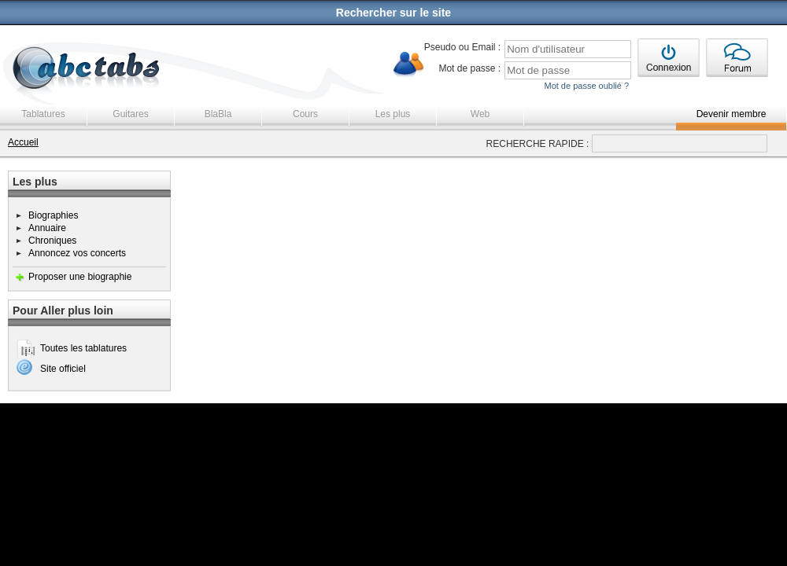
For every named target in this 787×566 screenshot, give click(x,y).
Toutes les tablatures (83, 348)
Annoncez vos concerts (77, 253)
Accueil (23, 142)
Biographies (53, 215)
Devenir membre (731, 113)
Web (480, 113)
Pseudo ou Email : (462, 47)
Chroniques (52, 240)
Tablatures (43, 113)
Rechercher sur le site (393, 12)
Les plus (393, 113)
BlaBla (218, 113)
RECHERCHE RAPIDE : (537, 143)
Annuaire (47, 227)
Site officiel (63, 368)
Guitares (130, 113)
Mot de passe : (469, 68)
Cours (305, 113)
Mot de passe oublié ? (586, 85)
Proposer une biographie (79, 276)
